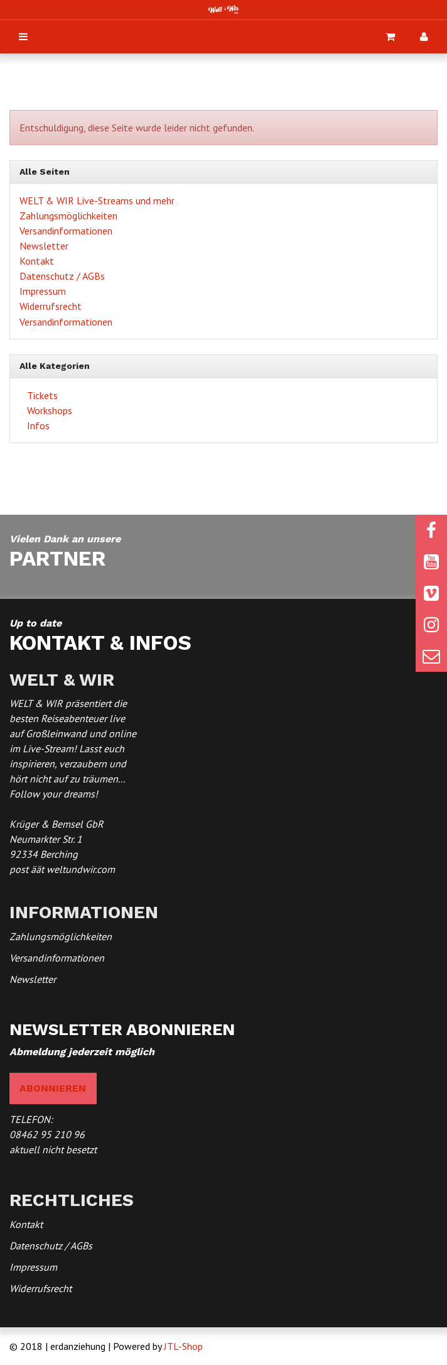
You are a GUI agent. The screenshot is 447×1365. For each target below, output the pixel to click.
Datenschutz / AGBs (62, 276)
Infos (37, 425)
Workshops (48, 410)
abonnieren (52, 1088)
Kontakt (36, 261)
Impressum (42, 291)
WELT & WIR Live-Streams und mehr (97, 200)
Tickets (41, 395)
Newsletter (43, 245)
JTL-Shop (183, 1346)
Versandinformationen (65, 230)
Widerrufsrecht (50, 306)
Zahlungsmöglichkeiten (68, 215)
